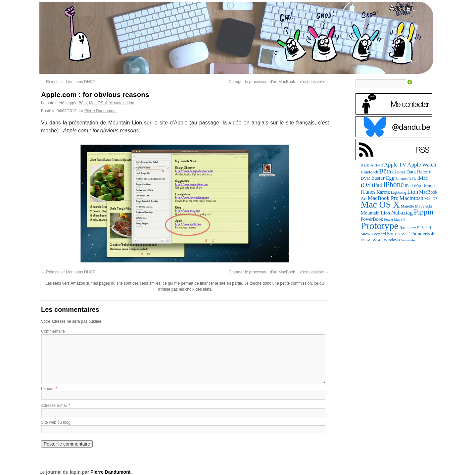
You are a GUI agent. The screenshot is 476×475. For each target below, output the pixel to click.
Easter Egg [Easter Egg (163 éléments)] (383, 178)
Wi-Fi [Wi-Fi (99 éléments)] (377, 239)
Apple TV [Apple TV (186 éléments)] (395, 165)
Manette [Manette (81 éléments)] (407, 206)
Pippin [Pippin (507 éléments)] (423, 212)
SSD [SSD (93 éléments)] (404, 234)
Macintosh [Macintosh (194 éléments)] (411, 198)
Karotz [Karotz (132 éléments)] (383, 192)
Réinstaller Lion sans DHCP (68, 81)
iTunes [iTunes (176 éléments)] (368, 192)
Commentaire (53, 331)
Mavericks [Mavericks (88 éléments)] (423, 206)
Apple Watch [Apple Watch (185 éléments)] (421, 165)
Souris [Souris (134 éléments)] (393, 233)
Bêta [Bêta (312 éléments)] (385, 171)
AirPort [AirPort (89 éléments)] (376, 165)
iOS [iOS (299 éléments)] (366, 184)
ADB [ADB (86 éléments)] (365, 165)
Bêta (82, 103)
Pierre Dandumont (100, 111)
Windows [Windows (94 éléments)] (392, 239)
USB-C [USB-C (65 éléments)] (366, 240)
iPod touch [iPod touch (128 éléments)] (424, 185)
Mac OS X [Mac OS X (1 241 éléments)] (380, 204)
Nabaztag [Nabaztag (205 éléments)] (402, 213)
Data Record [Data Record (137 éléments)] (418, 171)
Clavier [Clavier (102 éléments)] (398, 171)
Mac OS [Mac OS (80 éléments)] (431, 198)
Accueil (402, 7)
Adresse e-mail (54, 405)
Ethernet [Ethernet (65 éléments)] (402, 178)
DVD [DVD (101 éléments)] (365, 178)
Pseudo (48, 388)
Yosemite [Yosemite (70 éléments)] (408, 240)
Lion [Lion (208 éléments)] (412, 191)
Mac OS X (98, 103)
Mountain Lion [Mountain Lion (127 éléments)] (375, 212)
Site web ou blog (56, 422)
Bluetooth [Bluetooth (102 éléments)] (369, 171)
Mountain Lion (121, 103)
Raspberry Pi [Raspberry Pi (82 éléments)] (410, 227)
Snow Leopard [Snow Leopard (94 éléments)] (373, 233)
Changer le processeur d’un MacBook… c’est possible (279, 81)
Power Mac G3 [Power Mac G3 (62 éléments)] (394, 219)
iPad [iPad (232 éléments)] (377, 185)
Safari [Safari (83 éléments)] (426, 227)
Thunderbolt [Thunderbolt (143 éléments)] (422, 233)
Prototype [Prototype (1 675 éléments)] (380, 225)
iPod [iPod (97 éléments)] (409, 185)
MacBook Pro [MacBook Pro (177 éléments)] (383, 198)
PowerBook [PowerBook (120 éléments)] (372, 219)
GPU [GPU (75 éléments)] (412, 178)
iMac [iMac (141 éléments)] (422, 178)
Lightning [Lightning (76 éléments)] (398, 192)
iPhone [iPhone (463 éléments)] (393, 184)
